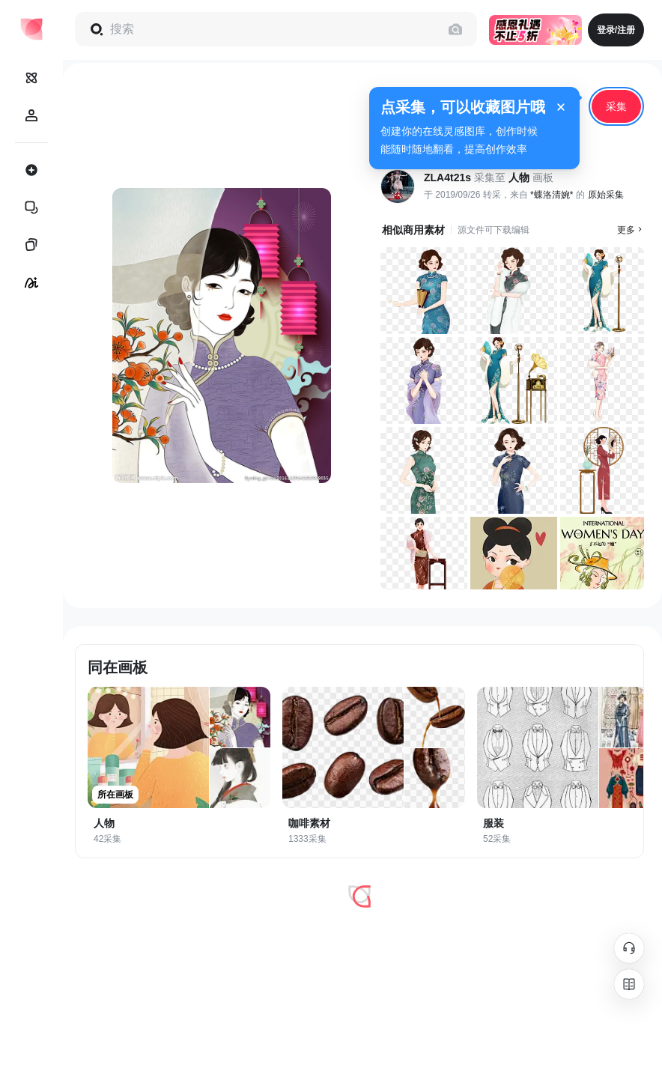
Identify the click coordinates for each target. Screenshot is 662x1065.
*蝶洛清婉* (551, 194)
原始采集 (606, 194)
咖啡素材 (309, 823)
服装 (493, 823)
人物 (518, 177)
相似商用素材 (413, 230)
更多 (630, 230)
